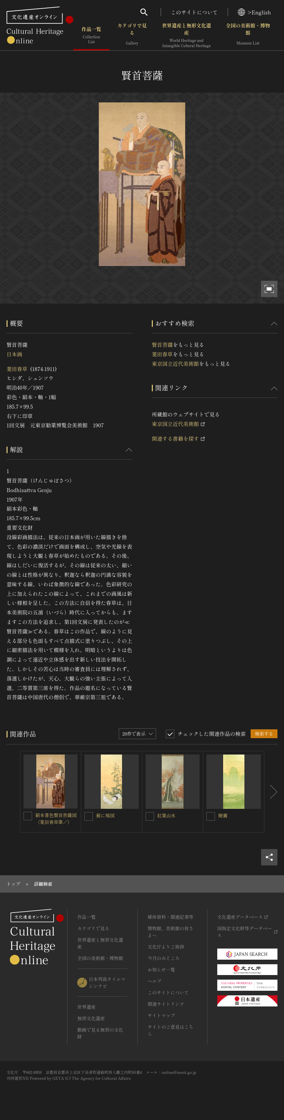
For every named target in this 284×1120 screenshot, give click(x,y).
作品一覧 (91, 36)
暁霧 (222, 815)
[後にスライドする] (270, 792)
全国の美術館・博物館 (248, 36)
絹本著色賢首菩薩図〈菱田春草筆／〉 (56, 818)
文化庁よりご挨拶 (166, 946)
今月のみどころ (164, 958)
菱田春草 (17, 369)
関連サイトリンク (166, 1004)
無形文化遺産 (91, 1018)
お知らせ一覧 (161, 969)
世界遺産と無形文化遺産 (186, 36)
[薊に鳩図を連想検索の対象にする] (88, 816)
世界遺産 (86, 1007)
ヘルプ (154, 981)
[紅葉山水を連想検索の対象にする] (150, 816)
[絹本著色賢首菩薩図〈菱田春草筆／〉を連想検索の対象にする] (28, 816)
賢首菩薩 (162, 344)
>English (254, 12)
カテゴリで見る (132, 36)
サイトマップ (161, 1015)
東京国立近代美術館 (175, 363)
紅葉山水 (166, 815)
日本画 (14, 354)
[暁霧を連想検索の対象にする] (210, 816)
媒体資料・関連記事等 (170, 917)
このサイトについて (194, 12)
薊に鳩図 (105, 815)
